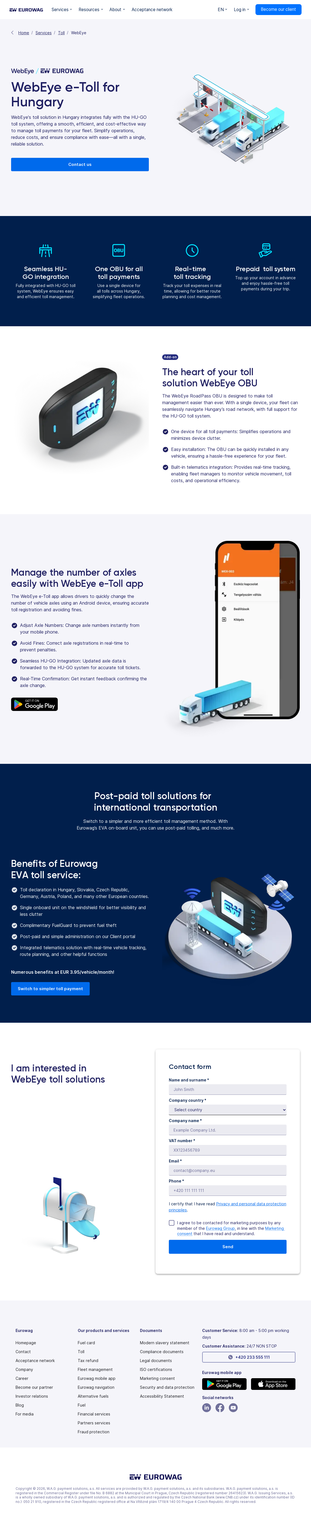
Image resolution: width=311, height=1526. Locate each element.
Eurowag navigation (96, 1387)
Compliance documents (162, 1352)
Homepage (26, 1343)
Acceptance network (35, 1360)
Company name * (185, 1120)
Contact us (80, 164)
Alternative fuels (93, 1396)
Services (44, 32)
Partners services (94, 1423)
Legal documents (156, 1360)
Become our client (278, 9)
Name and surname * (189, 1080)
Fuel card (86, 1343)
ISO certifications (156, 1369)
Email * (175, 1161)
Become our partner (34, 1387)
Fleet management (95, 1369)
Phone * (176, 1181)
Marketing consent (157, 1378)
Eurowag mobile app (97, 1378)
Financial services (94, 1414)
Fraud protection (93, 1432)
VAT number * (182, 1140)
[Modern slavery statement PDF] (164, 1343)
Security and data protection (167, 1387)
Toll (61, 32)
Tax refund (88, 1360)
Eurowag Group (220, 1228)
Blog (20, 1405)
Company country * (187, 1100)
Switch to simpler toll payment (50, 988)
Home (23, 32)
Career (22, 1378)
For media (25, 1414)
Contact (23, 1352)
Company (24, 1369)
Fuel (82, 1405)
